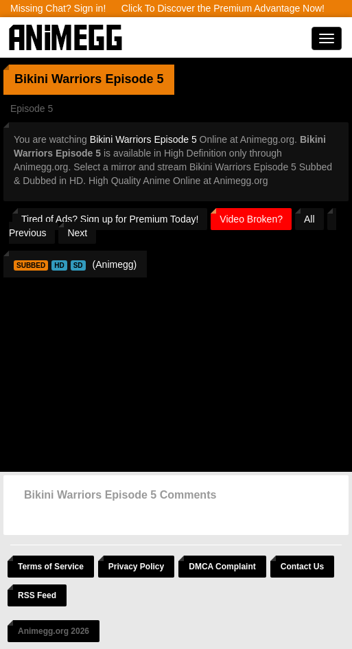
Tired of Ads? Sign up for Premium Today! (109, 219)
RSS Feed (37, 595)
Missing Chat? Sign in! (58, 8)
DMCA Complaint (222, 566)
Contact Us (302, 566)
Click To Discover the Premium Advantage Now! (223, 8)
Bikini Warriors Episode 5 (143, 139)
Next (77, 232)
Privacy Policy (136, 566)
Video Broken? (251, 219)
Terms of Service (51, 566)
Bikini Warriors (58, 79)
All (309, 219)
